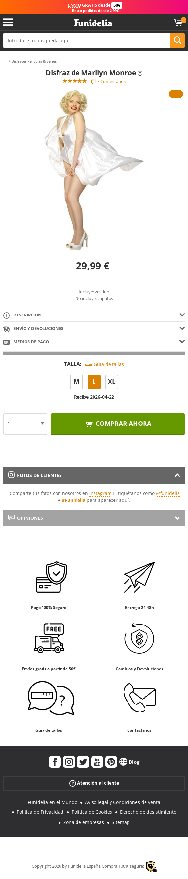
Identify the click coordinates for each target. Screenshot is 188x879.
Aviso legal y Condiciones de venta (122, 802)
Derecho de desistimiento (148, 812)
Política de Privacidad (40, 812)
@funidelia (168, 493)
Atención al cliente (94, 782)
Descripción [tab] (22, 315)
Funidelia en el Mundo (52, 802)
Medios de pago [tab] (26, 342)
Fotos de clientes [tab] (35, 475)
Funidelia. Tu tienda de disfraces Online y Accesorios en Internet (93, 23)
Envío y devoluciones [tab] (33, 328)
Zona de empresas (83, 822)
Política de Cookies (92, 812)
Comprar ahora (122, 423)
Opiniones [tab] (25, 518)
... (4, 61)
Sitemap (121, 822)
